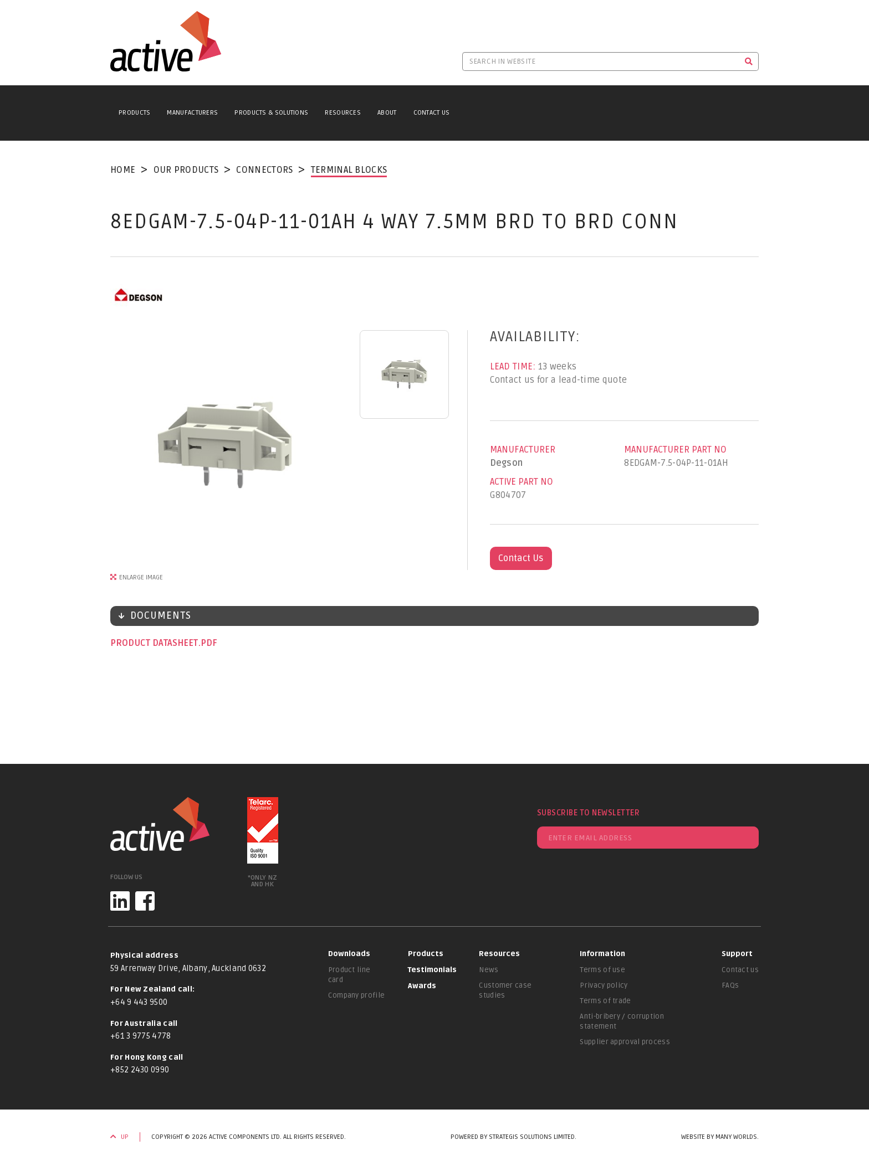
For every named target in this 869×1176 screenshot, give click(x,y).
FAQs (730, 985)
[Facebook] (145, 901)
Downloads (349, 953)
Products (134, 113)
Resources (343, 113)
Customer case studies (505, 990)
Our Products (186, 170)
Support (737, 953)
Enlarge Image (141, 577)
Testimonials (432, 970)
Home (122, 170)
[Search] (749, 61)
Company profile (356, 995)
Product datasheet (155, 643)
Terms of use (602, 970)
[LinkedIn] (120, 901)
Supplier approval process (625, 1042)
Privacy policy (603, 985)
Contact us (740, 970)
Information (602, 953)
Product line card (349, 975)
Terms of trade (605, 1001)
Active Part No (521, 481)
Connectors (264, 170)
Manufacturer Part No (675, 449)
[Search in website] (600, 61)
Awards (422, 986)
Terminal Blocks (349, 170)
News (488, 970)
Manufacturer (522, 449)
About (387, 113)
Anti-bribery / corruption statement (622, 1021)
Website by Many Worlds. (720, 1137)
